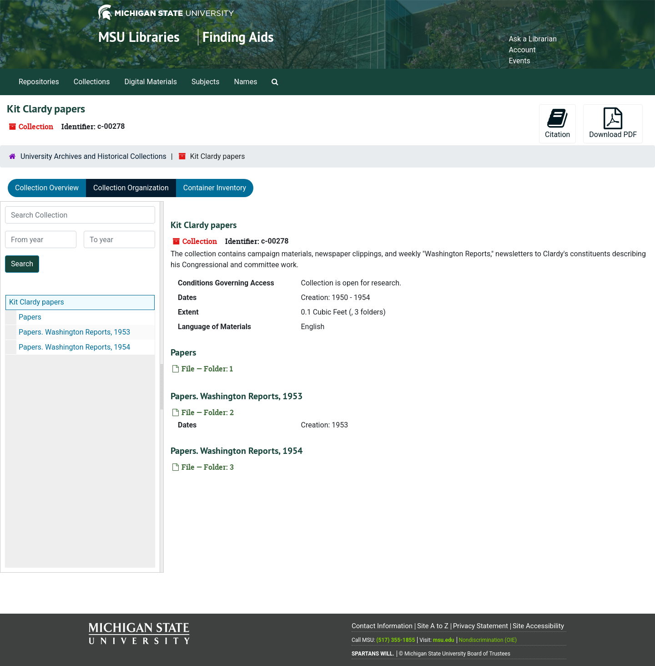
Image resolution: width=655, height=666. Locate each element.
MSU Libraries (139, 37)
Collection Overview (47, 187)
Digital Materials (150, 81)
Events (519, 60)
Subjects (205, 81)
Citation (557, 123)
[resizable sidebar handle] (161, 387)
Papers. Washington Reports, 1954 (74, 347)
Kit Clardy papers (36, 302)
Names (245, 81)
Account (522, 50)
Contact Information (382, 626)
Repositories (39, 81)
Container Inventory (214, 187)
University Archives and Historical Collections (93, 156)
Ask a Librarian (533, 39)
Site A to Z (432, 626)
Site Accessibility (538, 626)
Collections (92, 81)
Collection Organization (131, 187)
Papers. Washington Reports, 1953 (74, 332)
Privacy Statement (480, 626)
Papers (30, 317)
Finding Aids (238, 37)
